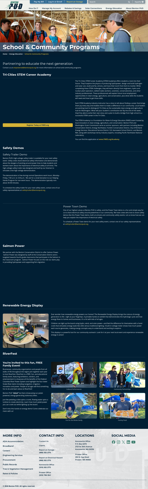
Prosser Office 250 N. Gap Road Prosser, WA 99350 (83, 457)
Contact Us (43, 441)
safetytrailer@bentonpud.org (33, 190)
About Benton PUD (134, 8)
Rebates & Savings (73, 8)
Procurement (9, 460)
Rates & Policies (10, 474)
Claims (42, 446)
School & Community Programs (37, 54)
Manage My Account (51, 8)
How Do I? (33, 8)
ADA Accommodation (13, 442)
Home (5, 54)
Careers (6, 451)
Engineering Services (13, 455)
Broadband (8, 446)
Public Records (10, 465)
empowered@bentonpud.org (24, 68)
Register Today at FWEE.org (38, 125)
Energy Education (114, 8)
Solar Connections (93, 8)
